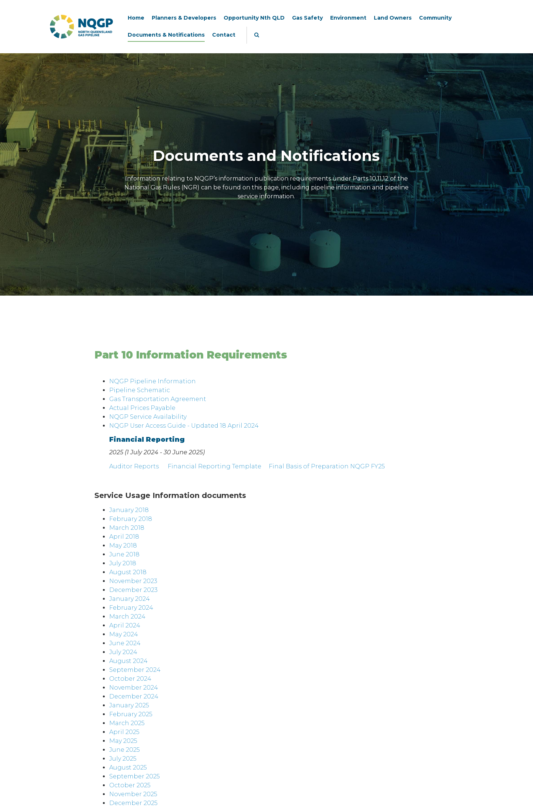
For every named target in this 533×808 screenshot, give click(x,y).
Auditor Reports (134, 466)
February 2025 (130, 714)
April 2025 (124, 731)
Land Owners (393, 17)
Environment (348, 17)
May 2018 (123, 545)
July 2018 (122, 563)
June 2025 (124, 749)
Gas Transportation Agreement (157, 399)
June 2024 (125, 643)
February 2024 (131, 607)
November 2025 (133, 794)
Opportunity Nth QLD (254, 17)
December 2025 (133, 803)
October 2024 (130, 678)
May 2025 (123, 740)
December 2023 (133, 589)
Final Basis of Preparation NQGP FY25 (327, 466)
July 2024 (123, 652)
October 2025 (130, 785)
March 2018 (126, 527)
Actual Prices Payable (142, 407)
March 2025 (127, 723)
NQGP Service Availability (148, 416)
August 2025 (128, 767)
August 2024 (128, 660)
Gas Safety (307, 17)
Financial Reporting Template (214, 466)
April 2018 (124, 536)
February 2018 (130, 518)
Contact (223, 34)
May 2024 (123, 634)
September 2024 (135, 669)
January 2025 (129, 705)
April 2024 (124, 625)
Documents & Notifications (166, 34)
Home (136, 17)
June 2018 (124, 554)
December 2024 (133, 696)
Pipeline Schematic (139, 390)
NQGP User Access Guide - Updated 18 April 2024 (184, 425)
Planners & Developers (184, 17)
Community (435, 17)
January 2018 (129, 510)
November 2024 (133, 687)
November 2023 (133, 581)
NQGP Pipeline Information (152, 381)
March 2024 (127, 616)
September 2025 (134, 776)
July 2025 (123, 758)
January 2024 (129, 598)
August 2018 (128, 572)
